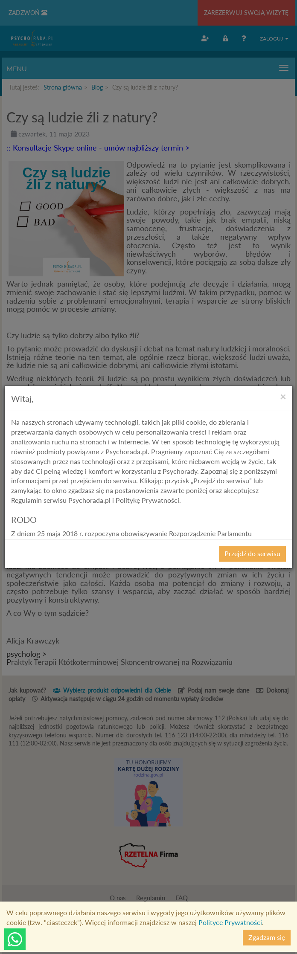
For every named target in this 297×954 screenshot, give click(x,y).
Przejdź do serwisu (252, 553)
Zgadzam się (266, 937)
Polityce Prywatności (230, 922)
